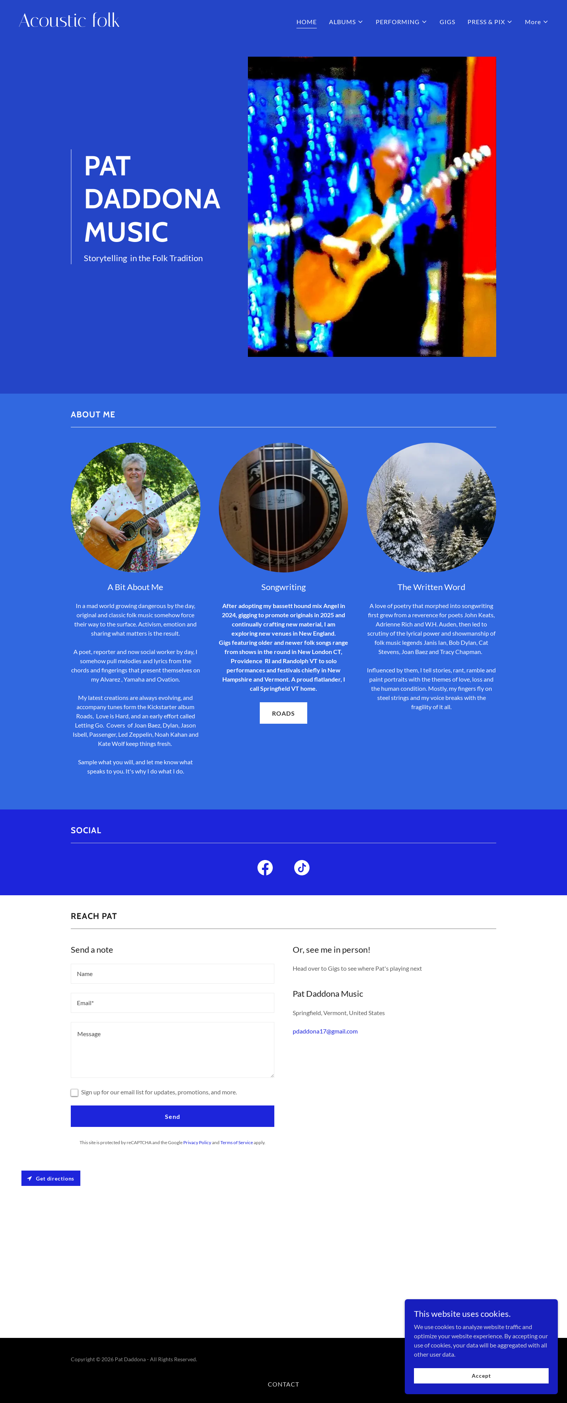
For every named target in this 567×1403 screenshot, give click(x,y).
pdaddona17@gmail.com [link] (325, 1031)
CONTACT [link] (283, 1384)
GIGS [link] (447, 21)
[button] (346, 21)
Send (172, 1116)
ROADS (283, 713)
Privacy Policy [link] (197, 1142)
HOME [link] (307, 21)
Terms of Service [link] (236, 1142)
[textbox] (172, 974)
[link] (147, 24)
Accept (481, 1375)
